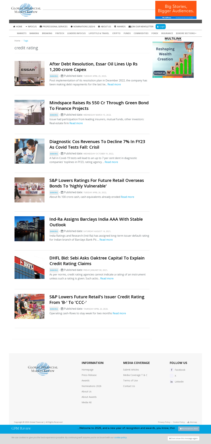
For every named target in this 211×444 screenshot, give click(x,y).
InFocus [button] (31, 26)
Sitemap (192, 422)
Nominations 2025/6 (82, 26)
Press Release (89, 375)
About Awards (89, 396)
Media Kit (87, 402)
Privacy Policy (164, 422)
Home (17, 26)
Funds (127, 33)
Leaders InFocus (76, 33)
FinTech (59, 33)
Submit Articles (131, 369)
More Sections (186, 33)
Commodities (141, 33)
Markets (21, 33)
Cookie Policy (179, 422)
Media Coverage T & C (135, 375)
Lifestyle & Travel (99, 33)
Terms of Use (130, 380)
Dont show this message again (183, 438)
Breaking (47, 33)
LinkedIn (177, 381)
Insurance (167, 33)
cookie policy (120, 437)
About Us (104, 26)
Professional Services (53, 26)
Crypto (116, 33)
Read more (114, 84)
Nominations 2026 (91, 386)
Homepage (87, 369)
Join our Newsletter (140, 26)
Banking (34, 33)
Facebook (177, 369)
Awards (120, 26)
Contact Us (129, 386)
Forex (154, 33)
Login (161, 26)
